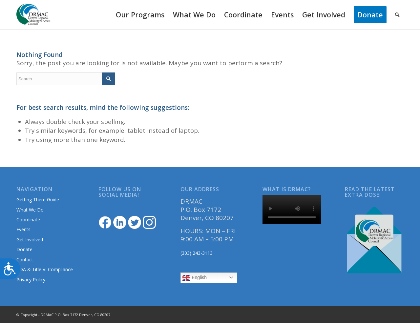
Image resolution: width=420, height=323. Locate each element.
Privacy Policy (30, 279)
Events (23, 229)
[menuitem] (140, 14)
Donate (24, 249)
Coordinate (28, 219)
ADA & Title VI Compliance (44, 269)
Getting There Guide (37, 199)
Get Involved (29, 239)
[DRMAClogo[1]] (33, 14)
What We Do (30, 210)
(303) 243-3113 (196, 253)
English (194, 278)
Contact (24, 259)
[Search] (397, 14)
